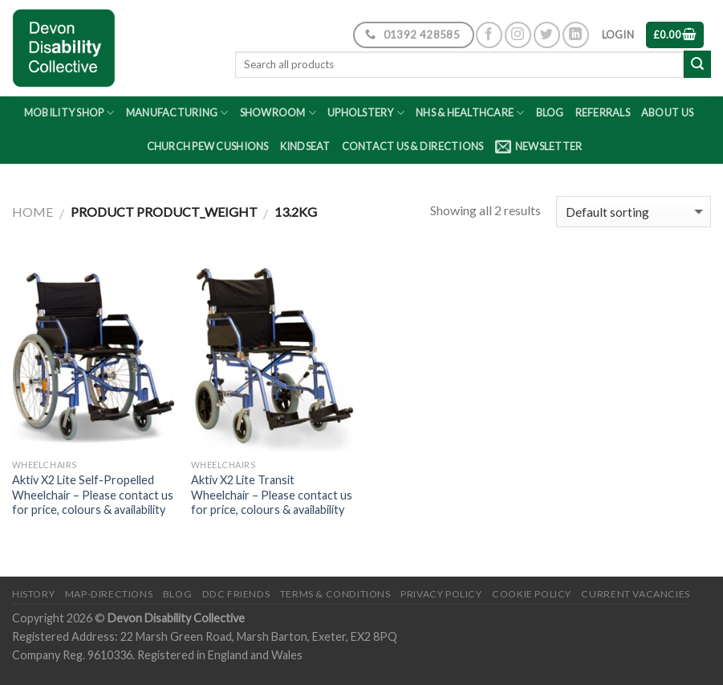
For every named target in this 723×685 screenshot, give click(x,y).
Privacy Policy (441, 594)
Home (32, 211)
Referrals (602, 112)
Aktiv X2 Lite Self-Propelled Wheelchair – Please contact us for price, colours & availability (92, 494)
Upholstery (365, 112)
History (33, 594)
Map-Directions (109, 594)
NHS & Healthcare (470, 112)
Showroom (278, 112)
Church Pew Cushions (208, 146)
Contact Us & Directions (413, 146)
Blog (550, 112)
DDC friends (236, 594)
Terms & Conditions (335, 594)
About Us (667, 112)
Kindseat (305, 146)
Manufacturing (177, 112)
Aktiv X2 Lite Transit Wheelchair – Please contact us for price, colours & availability (271, 494)
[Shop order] (633, 211)
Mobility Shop (69, 112)
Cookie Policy (531, 594)
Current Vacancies (635, 594)
